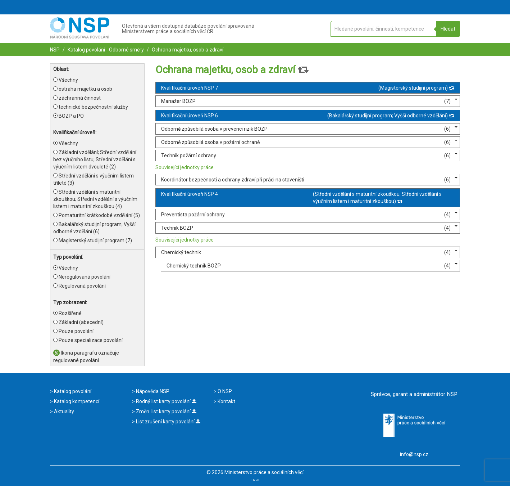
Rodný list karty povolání (165, 401)
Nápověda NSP (152, 391)
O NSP (224, 391)
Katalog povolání (72, 391)
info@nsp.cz (414, 454)
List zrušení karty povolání (167, 421)
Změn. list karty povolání (165, 411)
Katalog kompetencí (76, 401)
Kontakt (226, 401)
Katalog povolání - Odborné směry (105, 50)
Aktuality (63, 411)
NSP (55, 50)
